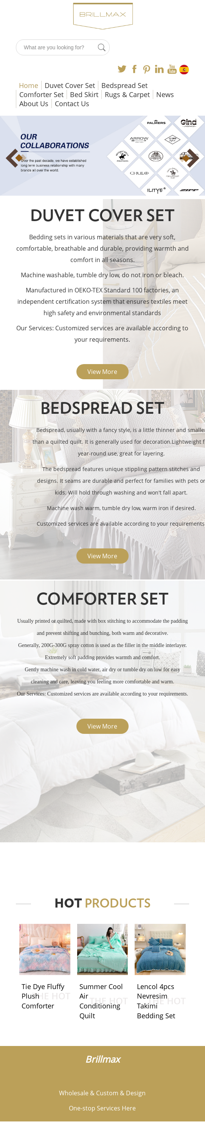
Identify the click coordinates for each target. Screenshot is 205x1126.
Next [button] (184, 158)
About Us (33, 103)
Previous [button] (20, 158)
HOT (102, 904)
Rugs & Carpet (127, 94)
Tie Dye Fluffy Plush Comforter (43, 996)
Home (28, 85)
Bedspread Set (124, 85)
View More (102, 371)
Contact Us (72, 103)
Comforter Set (41, 94)
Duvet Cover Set (70, 85)
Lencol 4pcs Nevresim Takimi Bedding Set (156, 1001)
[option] (102, 156)
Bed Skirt (84, 94)
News (165, 94)
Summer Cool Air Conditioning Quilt (101, 1001)
